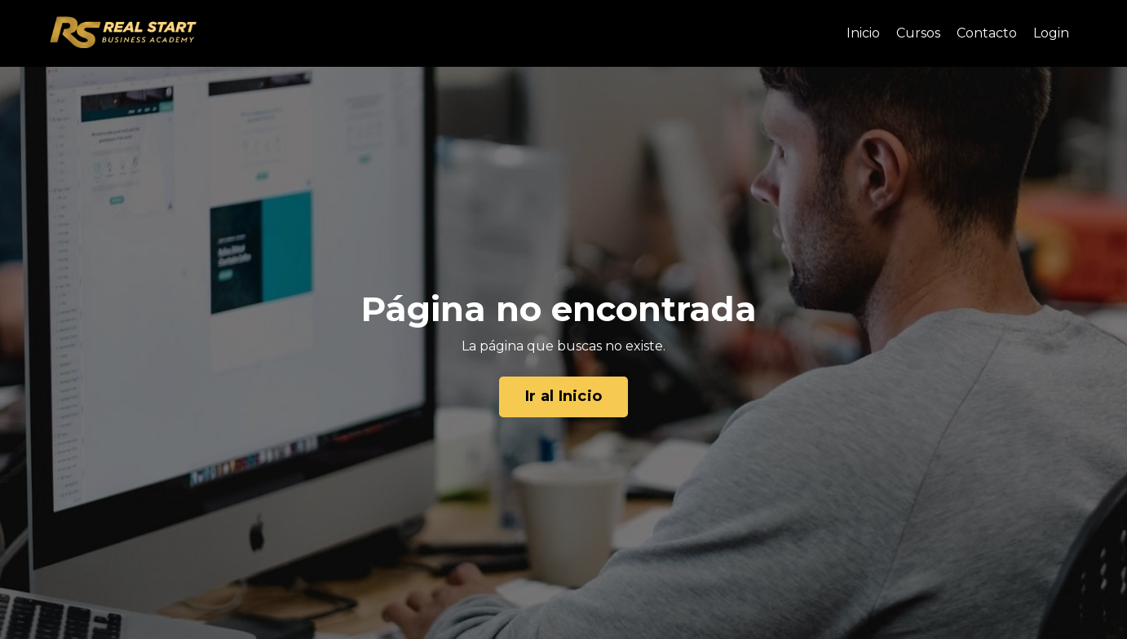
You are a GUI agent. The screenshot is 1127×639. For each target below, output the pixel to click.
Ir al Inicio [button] (563, 396)
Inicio (863, 33)
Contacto (987, 33)
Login (1051, 33)
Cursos (918, 33)
